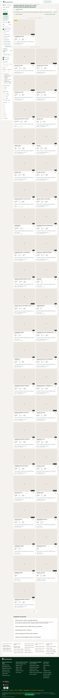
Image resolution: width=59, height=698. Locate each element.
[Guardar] (33, 37)
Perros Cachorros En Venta (7, 663)
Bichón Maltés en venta (6, 666)
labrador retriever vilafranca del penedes (7, 646)
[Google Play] (5, 682)
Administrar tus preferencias (45, 693)
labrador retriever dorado (40, 651)
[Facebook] (4, 688)
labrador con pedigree (50, 653)
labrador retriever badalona (19, 649)
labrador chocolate (27, 650)
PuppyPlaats (20, 690)
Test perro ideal (46, 677)
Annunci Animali (33, 690)
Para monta (6, 18)
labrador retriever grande (39, 646)
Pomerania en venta (5, 670)
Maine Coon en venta (19, 670)
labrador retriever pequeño (51, 646)
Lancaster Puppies (40, 690)
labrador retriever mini (28, 652)
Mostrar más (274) (8, 46)
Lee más (55, 12)
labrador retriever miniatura (49, 644)
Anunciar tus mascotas (47, 672)
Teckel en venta (5, 673)
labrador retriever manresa (18, 652)
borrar (10, 24)
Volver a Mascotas (6, 7)
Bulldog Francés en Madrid (34, 665)
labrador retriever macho (29, 645)
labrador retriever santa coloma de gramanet (7, 649)
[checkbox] (3, 29)
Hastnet (16, 690)
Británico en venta (19, 665)
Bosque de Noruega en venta (21, 663)
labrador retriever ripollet (7, 650)
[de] (5, 71)
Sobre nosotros (46, 663)
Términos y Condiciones (13, 693)
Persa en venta (18, 672)
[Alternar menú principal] (1, 2)
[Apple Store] (6, 685)
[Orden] (50, 14)
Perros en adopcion (33, 674)
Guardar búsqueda (18, 14)
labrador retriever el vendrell (17, 644)
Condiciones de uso (46, 670)
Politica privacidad (46, 665)
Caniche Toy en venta (6, 675)
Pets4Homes (11, 690)
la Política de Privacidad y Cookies (24, 693)
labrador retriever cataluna (18, 650)
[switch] (9, 22)
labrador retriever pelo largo (39, 644)
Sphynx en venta (19, 667)
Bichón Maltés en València (34, 667)
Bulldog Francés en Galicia (34, 670)
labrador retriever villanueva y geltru (17, 647)
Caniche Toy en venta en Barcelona (36, 672)
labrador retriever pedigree (51, 651)
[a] (10, 71)
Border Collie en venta (6, 671)
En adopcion (6, 16)
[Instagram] (7, 688)
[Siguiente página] (39, 611)
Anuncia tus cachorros (47, 674)
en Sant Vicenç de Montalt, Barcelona (25, 7)
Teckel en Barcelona (33, 663)
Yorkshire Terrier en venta (6, 668)
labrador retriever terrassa (29, 643)
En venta (5, 13)
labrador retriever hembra (29, 647)
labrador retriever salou (7, 643)
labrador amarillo (49, 648)
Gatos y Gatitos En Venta (22, 662)
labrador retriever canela (39, 648)
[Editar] (11, 51)
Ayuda (44, 667)
